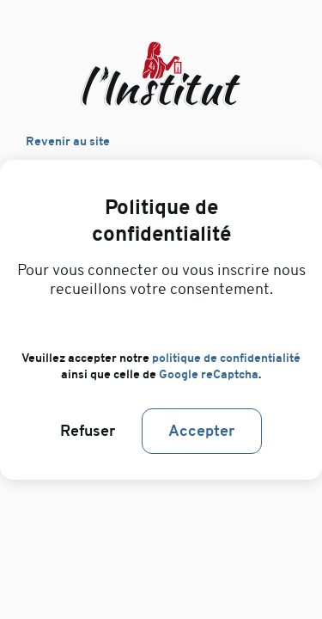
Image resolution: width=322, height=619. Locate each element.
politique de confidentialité (226, 358)
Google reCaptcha (208, 374)
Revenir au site (68, 141)
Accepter (201, 431)
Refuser (88, 431)
